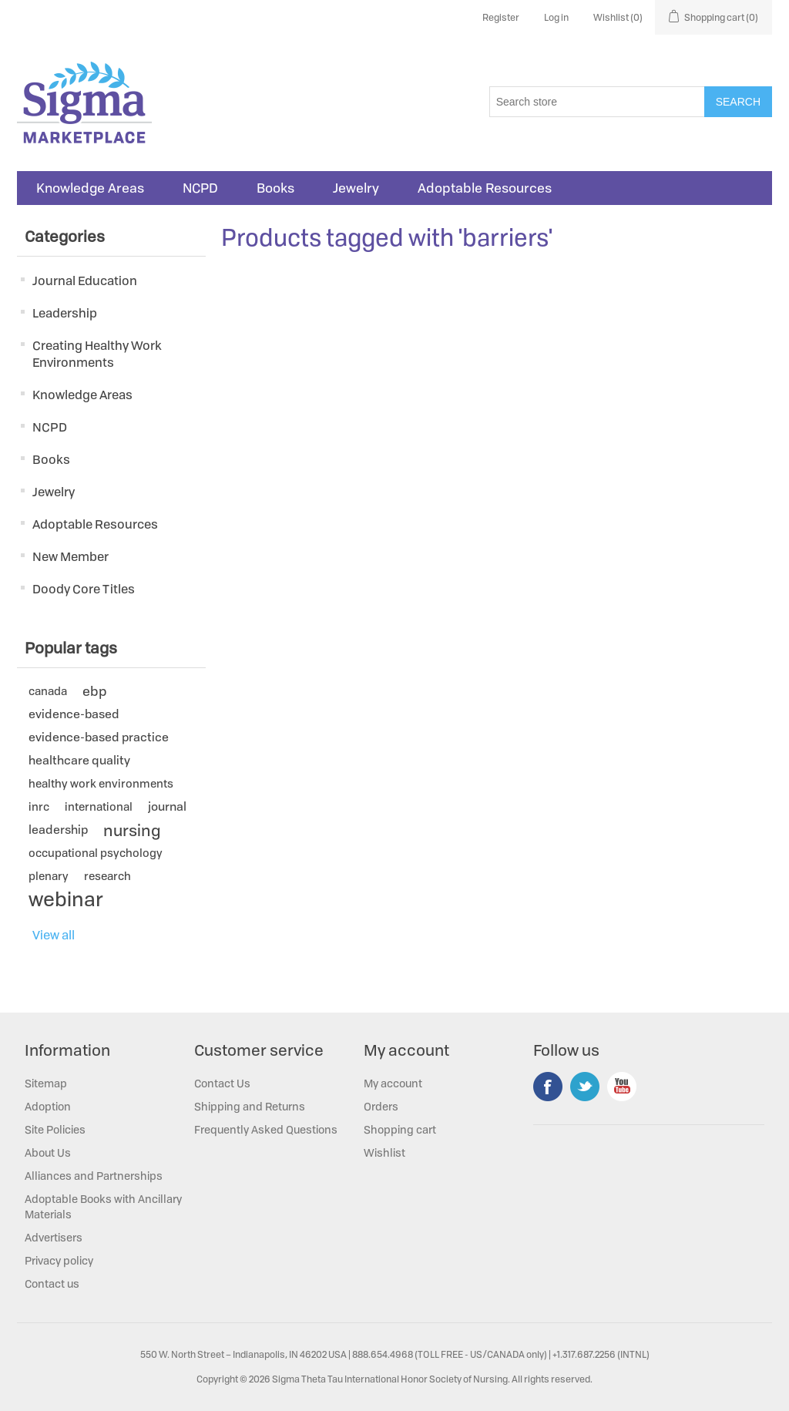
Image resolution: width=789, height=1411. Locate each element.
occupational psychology (96, 852)
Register (500, 17)
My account (393, 1083)
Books (275, 188)
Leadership (64, 312)
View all (53, 934)
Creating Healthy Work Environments (97, 354)
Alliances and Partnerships (94, 1175)
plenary (49, 875)
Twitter (584, 1086)
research (107, 875)
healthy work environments (101, 783)
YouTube (621, 1086)
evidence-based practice (99, 737)
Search (738, 102)
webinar (66, 899)
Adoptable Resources (485, 188)
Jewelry (356, 188)
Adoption (48, 1106)
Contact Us (222, 1083)
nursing (131, 830)
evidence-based (74, 714)
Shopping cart (400, 1129)
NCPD (200, 188)
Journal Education (84, 280)
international (99, 806)
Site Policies (55, 1129)
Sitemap (46, 1083)
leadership (58, 829)
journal (167, 806)
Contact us (52, 1283)
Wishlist (384, 1152)
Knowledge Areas (90, 188)
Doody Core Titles (83, 588)
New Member (70, 556)
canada (48, 691)
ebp (94, 691)
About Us (48, 1152)
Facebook (547, 1086)
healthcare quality (79, 760)
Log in (556, 17)
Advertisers (53, 1237)
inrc (39, 806)
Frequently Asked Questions (265, 1129)
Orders (381, 1106)
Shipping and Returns (249, 1106)
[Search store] (597, 101)
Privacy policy (59, 1260)
